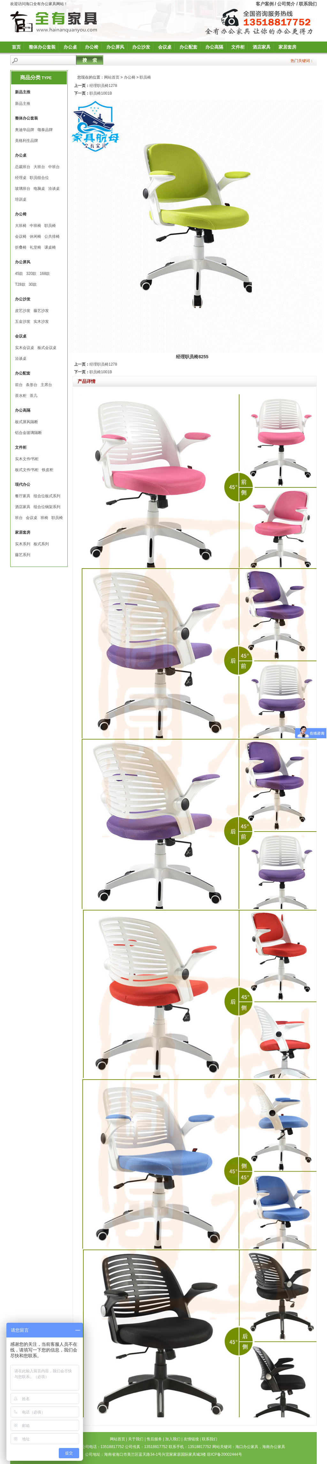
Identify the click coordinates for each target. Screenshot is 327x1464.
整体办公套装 (42, 47)
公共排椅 (52, 236)
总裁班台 (22, 167)
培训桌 (21, 199)
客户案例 (265, 3)
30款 (33, 284)
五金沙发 (22, 321)
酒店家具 (261, 47)
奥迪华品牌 (24, 130)
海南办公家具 (273, 1447)
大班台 (39, 167)
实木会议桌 (24, 347)
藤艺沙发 (41, 310)
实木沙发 (41, 321)
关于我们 (135, 1439)
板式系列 (41, 544)
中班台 (54, 167)
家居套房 (287, 47)
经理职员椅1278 (103, 85)
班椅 (44, 517)
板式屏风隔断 (26, 422)
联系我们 (308, 3)
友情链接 (191, 1439)
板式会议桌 (47, 347)
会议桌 (164, 47)
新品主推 (22, 103)
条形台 (31, 385)
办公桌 (70, 47)
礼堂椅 (35, 247)
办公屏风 (115, 47)
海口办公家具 (246, 1447)
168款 (45, 273)
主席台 (46, 385)
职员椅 (50, 225)
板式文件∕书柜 (27, 470)
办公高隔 (214, 47)
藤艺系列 (22, 555)
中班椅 (35, 225)
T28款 (20, 284)
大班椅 (21, 225)
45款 (19, 273)
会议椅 (21, 236)
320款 (31, 273)
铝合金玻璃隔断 (28, 432)
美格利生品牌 (26, 140)
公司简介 (286, 3)
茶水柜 (21, 395)
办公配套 (188, 47)
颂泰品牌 (45, 130)
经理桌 (21, 177)
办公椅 (91, 47)
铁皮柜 (47, 470)
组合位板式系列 (47, 496)
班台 (19, 517)
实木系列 (22, 544)
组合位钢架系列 (47, 507)
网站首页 (111, 77)
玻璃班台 (22, 188)
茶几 (33, 395)
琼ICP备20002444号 (224, 1454)
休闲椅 (35, 236)
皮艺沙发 (22, 310)
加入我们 (172, 1439)
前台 (19, 385)
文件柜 (238, 47)
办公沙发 (141, 47)
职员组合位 (39, 177)
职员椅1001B (100, 93)
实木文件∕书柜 (27, 459)
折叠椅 (21, 247)
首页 (16, 47)
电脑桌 (39, 188)
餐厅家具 (22, 496)
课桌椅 (50, 247)
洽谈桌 (54, 188)
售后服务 (154, 1439)
